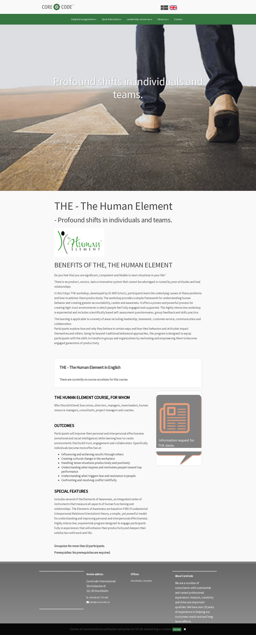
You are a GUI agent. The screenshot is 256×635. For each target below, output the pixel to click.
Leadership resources (139, 19)
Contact (178, 19)
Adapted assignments (83, 19)
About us (163, 19)
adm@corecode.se (98, 602)
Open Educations (112, 19)
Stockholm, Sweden (141, 580)
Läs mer (176, 629)
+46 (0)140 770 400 (97, 597)
